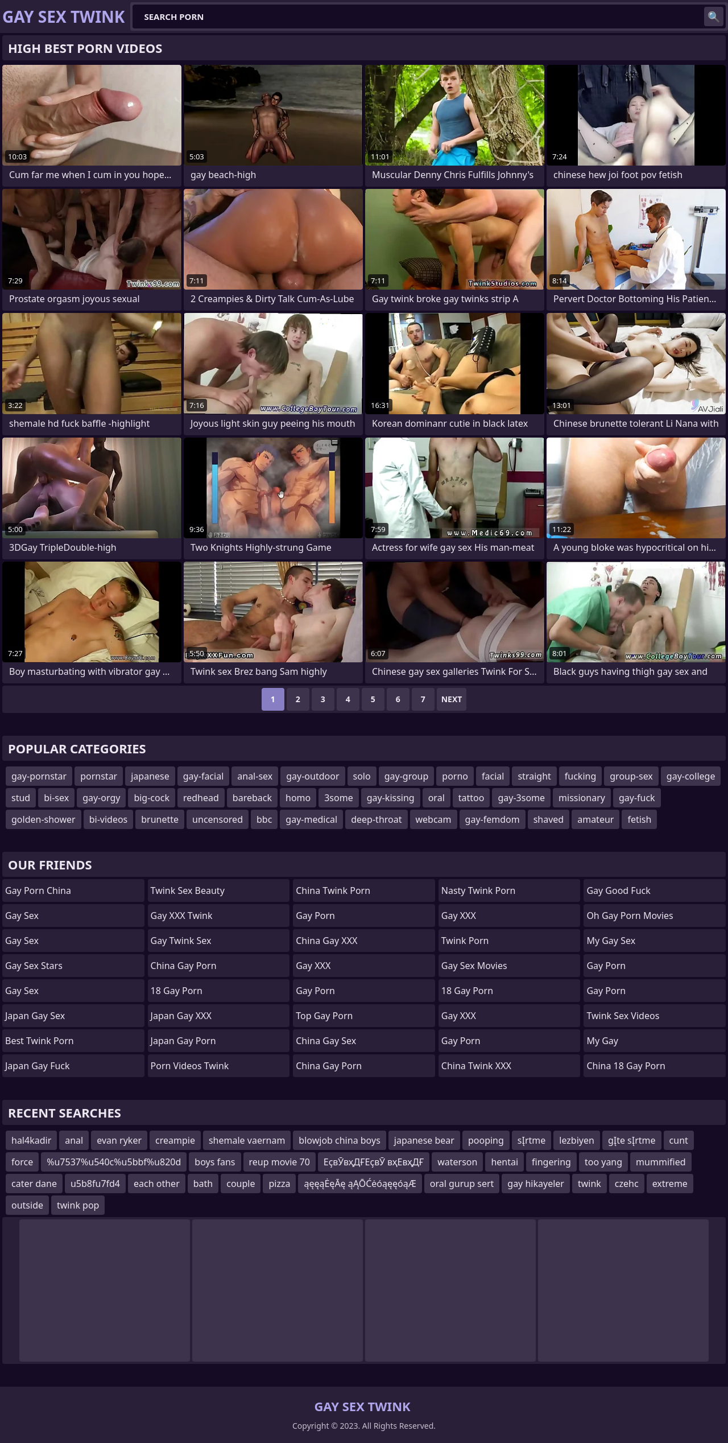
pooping (486, 1140)
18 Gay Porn (176, 990)
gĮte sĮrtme (632, 1140)
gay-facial (203, 776)
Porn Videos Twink (190, 1065)
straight (534, 776)
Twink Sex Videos (622, 1015)
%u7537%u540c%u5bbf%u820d (114, 1162)
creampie (175, 1140)
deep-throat (376, 819)
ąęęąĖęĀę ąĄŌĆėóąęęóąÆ (360, 1183)
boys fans (215, 1162)
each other (157, 1183)
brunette (160, 819)
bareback (252, 797)
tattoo (471, 797)
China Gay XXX (326, 940)
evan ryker (119, 1140)
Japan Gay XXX (181, 1015)
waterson (457, 1162)
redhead (201, 797)
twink (589, 1183)
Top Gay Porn (324, 1015)
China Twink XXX (476, 1065)
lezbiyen (576, 1140)
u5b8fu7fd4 (95, 1183)
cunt (678, 1140)
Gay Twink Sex (181, 940)
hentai (504, 1162)
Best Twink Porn (39, 1040)
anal (74, 1140)
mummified (660, 1162)
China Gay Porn (184, 965)
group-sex (631, 776)
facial (493, 776)
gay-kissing (391, 797)
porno (455, 776)
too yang (603, 1162)
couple (240, 1183)
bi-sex (56, 797)
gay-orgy (101, 797)
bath (203, 1183)
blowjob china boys (339, 1140)
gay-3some (521, 797)
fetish (639, 819)
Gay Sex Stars (34, 965)
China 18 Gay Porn (625, 1065)
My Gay (602, 1040)
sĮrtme (531, 1140)
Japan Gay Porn (183, 1040)
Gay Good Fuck (618, 890)
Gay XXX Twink (182, 915)
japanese (150, 776)
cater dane (34, 1183)
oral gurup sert (462, 1183)
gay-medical (311, 819)
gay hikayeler (535, 1183)
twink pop (78, 1205)
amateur (595, 819)
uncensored (217, 819)
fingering (551, 1162)
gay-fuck (637, 797)
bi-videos (108, 819)
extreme (670, 1183)
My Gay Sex (610, 940)
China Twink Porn (333, 890)
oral (436, 797)
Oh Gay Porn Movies (629, 915)
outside (27, 1205)
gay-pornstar (39, 776)
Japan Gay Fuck (37, 1065)
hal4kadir (31, 1140)
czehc (627, 1183)
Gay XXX (313, 965)
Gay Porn (315, 915)
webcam (434, 819)
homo (298, 797)
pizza (279, 1183)
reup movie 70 (279, 1162)
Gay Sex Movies (474, 965)
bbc (264, 819)
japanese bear (424, 1140)
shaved (548, 819)
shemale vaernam (247, 1140)
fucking (580, 776)
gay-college (691, 776)
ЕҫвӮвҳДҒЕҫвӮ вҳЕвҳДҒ (374, 1162)
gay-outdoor (312, 776)
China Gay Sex (326, 1040)
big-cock (151, 797)
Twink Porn (465, 940)
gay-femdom (492, 819)
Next (451, 699)
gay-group (406, 776)
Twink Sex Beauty (188, 890)
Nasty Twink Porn (478, 890)
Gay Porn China (38, 890)
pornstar (98, 776)
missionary (582, 797)
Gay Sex (22, 915)
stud (20, 797)
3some (338, 797)
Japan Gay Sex (35, 1015)
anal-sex (254, 776)
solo (362, 776)
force (22, 1162)
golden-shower (43, 819)
